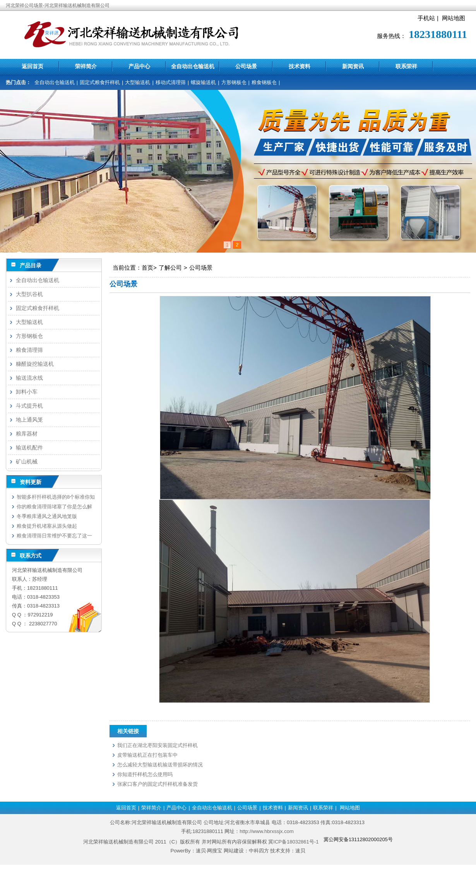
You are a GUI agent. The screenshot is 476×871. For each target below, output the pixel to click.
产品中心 (139, 66)
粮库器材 (27, 433)
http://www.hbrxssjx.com (266, 831)
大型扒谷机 (29, 294)
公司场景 (246, 66)
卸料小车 (27, 392)
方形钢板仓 (234, 82)
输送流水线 (29, 378)
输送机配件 (29, 447)
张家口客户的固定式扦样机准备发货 (157, 784)
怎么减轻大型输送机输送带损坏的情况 (160, 765)
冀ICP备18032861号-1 (293, 842)
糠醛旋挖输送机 (35, 364)
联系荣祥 (406, 66)
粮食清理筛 (29, 350)
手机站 (426, 18)
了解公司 (170, 267)
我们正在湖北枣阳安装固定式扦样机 (157, 745)
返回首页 (32, 66)
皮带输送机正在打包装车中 (147, 755)
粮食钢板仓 (264, 82)
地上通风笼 (29, 420)
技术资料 (299, 66)
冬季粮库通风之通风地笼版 (47, 516)
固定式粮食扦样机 (100, 82)
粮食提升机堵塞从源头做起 (47, 526)
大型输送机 (137, 82)
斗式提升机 (29, 406)
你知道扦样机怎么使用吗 (145, 774)
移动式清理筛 (171, 82)
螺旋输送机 (203, 82)
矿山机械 (27, 461)
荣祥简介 (86, 66)
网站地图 (453, 18)
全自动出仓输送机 (192, 66)
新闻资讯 (353, 66)
